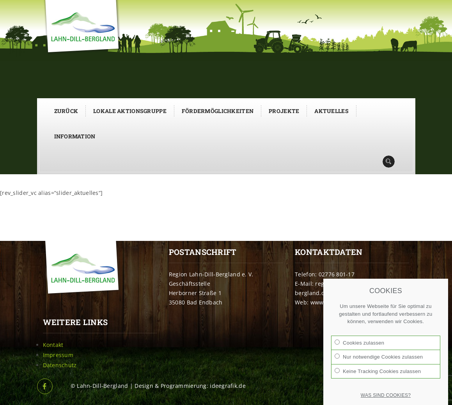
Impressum (58, 355)
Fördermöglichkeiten (217, 111)
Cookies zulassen (359, 343)
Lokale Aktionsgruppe (130, 111)
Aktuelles (331, 111)
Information (75, 136)
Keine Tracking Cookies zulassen (378, 371)
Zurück (66, 111)
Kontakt (53, 344)
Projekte (284, 111)
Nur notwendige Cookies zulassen (379, 357)
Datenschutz (60, 365)
